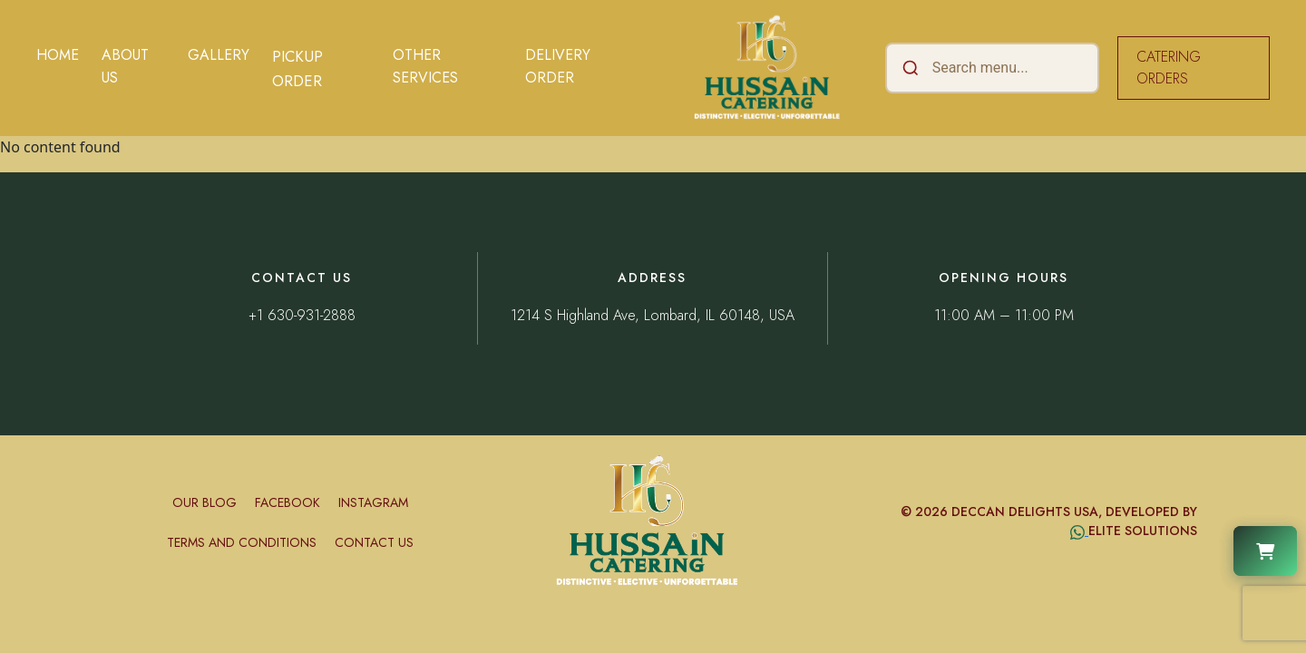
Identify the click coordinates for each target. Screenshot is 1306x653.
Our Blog (204, 502)
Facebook (287, 502)
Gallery (218, 54)
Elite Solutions (1142, 530)
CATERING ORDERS (1168, 67)
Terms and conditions (242, 542)
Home (57, 54)
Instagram (373, 502)
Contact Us (374, 542)
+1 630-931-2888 (302, 315)
